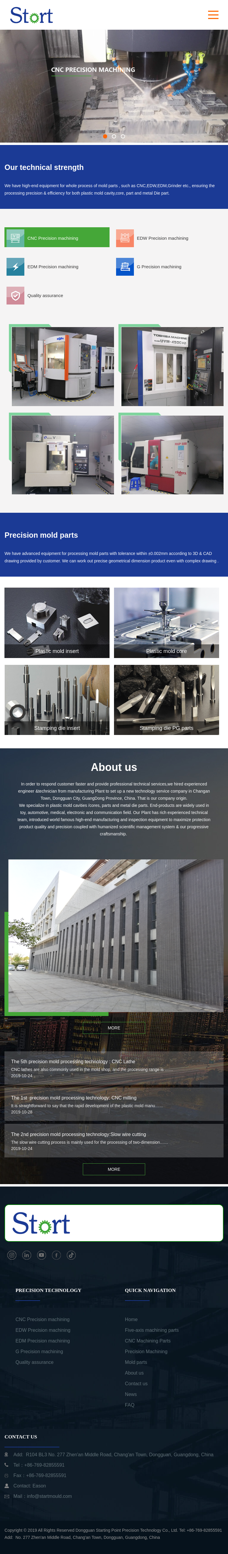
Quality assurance (34, 1362)
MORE (114, 1028)
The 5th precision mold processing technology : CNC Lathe (73, 1061)
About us (134, 1372)
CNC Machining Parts (148, 1340)
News (131, 1394)
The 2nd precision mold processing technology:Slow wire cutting (78, 1134)
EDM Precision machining (42, 1340)
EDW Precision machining (42, 1330)
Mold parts (136, 1362)
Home (131, 1319)
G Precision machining (39, 1351)
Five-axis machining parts (152, 1330)
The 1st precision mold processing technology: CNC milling (73, 1097)
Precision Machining (146, 1351)
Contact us (136, 1383)
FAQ (129, 1405)
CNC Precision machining (42, 1319)
